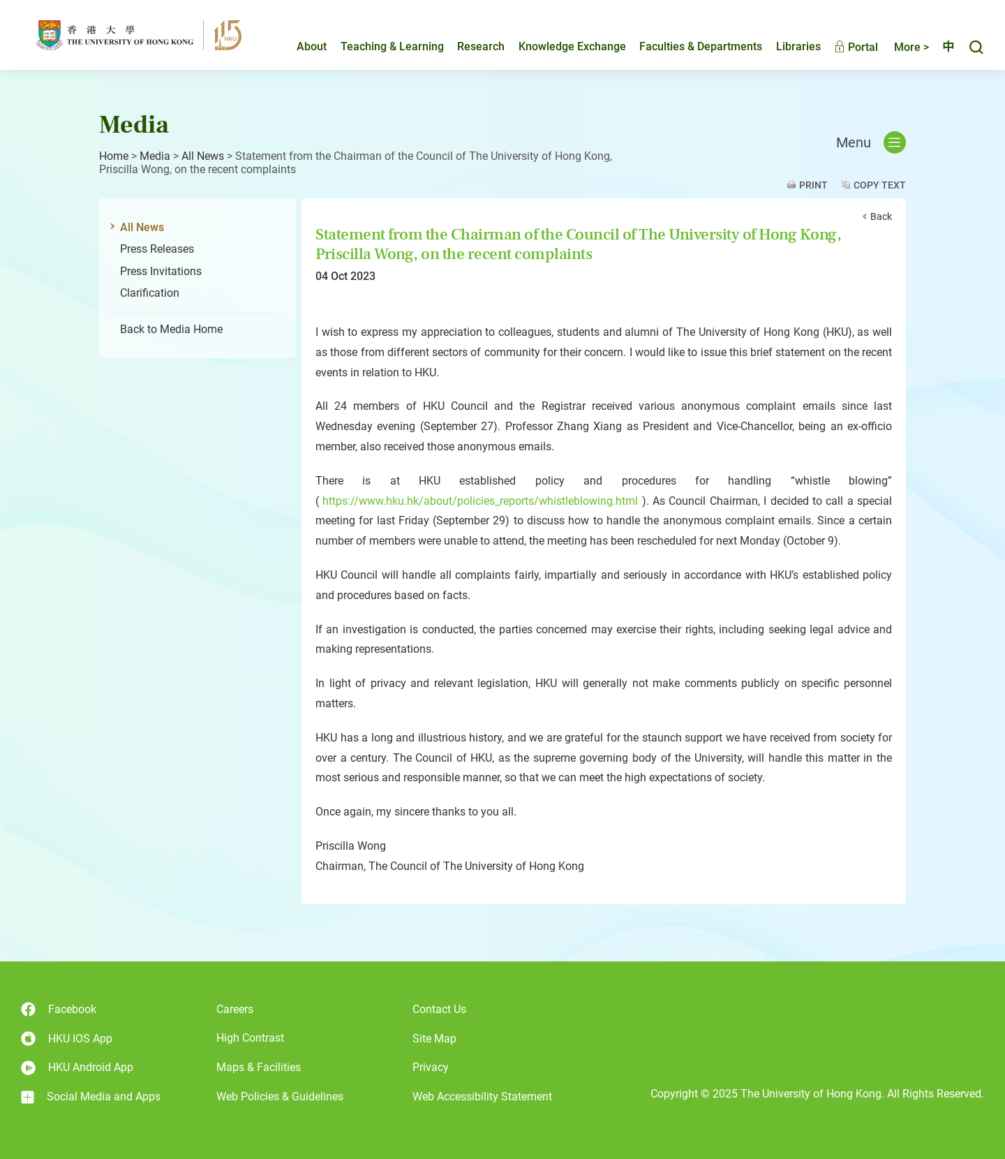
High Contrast (250, 1037)
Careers (234, 1009)
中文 (942, 47)
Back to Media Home (171, 329)
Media (155, 156)
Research (469, 46)
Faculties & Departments (688, 46)
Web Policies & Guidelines (279, 1096)
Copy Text (880, 185)
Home (113, 156)
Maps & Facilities (258, 1067)
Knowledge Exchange (560, 46)
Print (813, 185)
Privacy (430, 1067)
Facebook (58, 1009)
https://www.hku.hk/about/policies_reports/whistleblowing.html (480, 501)
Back (881, 216)
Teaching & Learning (380, 46)
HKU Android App (77, 1068)
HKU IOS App (66, 1038)
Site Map (434, 1038)
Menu (871, 142)
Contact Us (439, 1009)
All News (202, 156)
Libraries (786, 46)
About (300, 46)
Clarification (149, 293)
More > (899, 47)
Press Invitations (161, 271)
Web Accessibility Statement (482, 1096)
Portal (844, 47)
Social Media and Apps (91, 1097)
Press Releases (157, 249)
